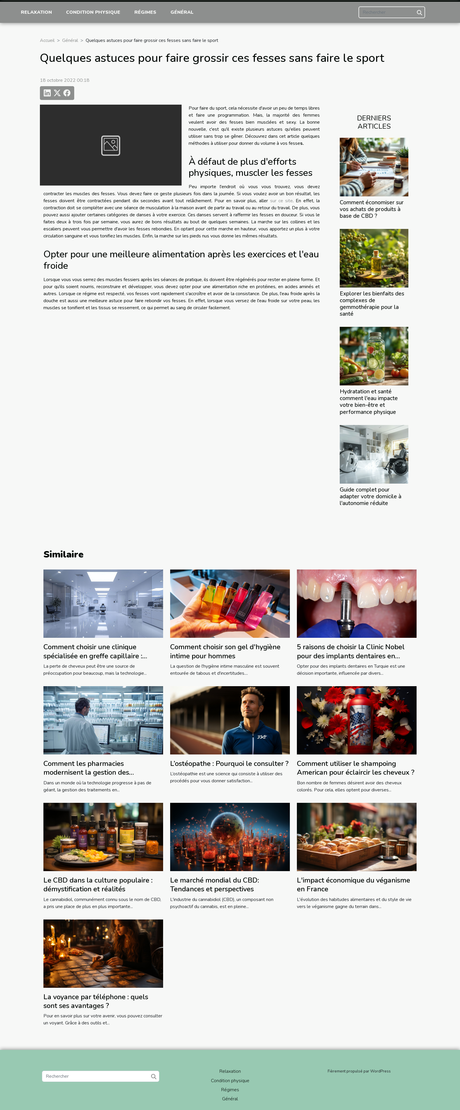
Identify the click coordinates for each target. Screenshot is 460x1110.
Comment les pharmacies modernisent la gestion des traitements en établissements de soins (96, 777)
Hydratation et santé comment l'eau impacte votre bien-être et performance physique (369, 402)
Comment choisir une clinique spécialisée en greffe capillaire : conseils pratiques (92, 655)
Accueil (47, 40)
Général (182, 12)
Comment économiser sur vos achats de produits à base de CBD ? (372, 209)
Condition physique (93, 12)
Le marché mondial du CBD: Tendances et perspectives (214, 885)
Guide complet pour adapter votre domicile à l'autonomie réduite (370, 496)
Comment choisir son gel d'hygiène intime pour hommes (225, 651)
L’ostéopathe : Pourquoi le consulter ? (229, 763)
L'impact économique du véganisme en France (353, 885)
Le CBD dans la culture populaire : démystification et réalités (98, 885)
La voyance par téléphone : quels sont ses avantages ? (95, 1001)
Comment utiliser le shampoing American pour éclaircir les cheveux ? (356, 768)
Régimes (145, 12)
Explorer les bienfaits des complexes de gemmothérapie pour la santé (372, 304)
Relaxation (36, 12)
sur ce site (281, 201)
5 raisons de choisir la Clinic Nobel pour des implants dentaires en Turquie (351, 655)
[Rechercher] (391, 12)
